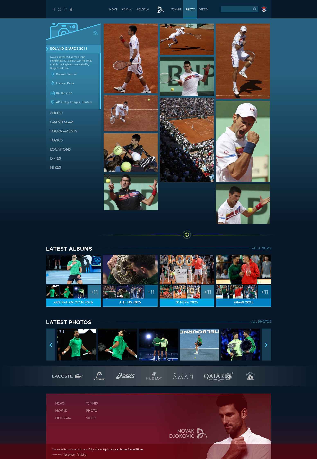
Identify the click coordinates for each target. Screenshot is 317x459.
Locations (60, 150)
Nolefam (142, 9)
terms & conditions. (132, 449)
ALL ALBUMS (261, 248)
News (113, 9)
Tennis (176, 9)
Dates (55, 159)
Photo (190, 9)
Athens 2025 (130, 302)
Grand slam (61, 122)
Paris (70, 83)
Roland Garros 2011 (68, 49)
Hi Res (55, 168)
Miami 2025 (243, 302)
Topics (56, 140)
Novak (126, 9)
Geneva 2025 (187, 302)
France (60, 83)
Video (203, 9)
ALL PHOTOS (261, 322)
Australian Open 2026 (73, 302)
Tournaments (63, 131)
